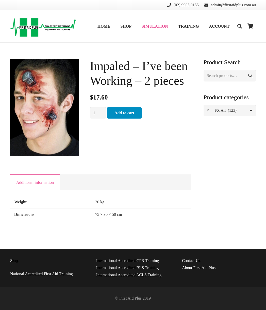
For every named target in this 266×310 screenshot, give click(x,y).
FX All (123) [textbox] (222, 110)
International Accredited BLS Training (127, 268)
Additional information (35, 182)
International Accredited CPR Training (127, 260)
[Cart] (250, 26)
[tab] (35, 182)
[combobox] (230, 110)
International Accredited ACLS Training (128, 275)
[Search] (240, 26)
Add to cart (124, 113)
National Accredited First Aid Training (41, 274)
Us (191, 260)
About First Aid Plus (198, 268)
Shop (14, 260)
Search (250, 75)
